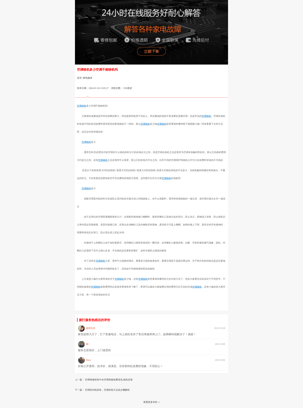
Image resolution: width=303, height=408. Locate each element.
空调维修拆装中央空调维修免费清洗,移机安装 (109, 379)
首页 (79, 78)
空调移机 (81, 105)
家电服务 (87, 78)
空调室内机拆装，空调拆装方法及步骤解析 (107, 390)
